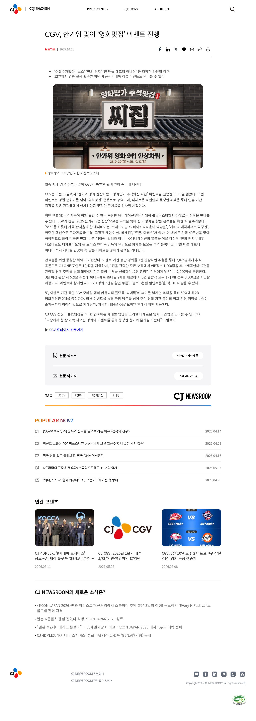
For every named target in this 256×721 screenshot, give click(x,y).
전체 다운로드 (186, 376)
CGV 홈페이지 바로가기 (65, 329)
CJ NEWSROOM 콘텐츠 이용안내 (91, 681)
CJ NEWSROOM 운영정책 (87, 674)
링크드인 (214, 674)
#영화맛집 (97, 395)
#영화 (78, 395)
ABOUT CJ (161, 9)
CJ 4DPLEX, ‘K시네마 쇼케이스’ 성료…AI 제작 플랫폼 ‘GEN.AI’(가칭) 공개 (94, 635)
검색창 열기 (232, 9)
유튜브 (196, 674)
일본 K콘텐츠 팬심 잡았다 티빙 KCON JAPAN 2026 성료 (80, 618)
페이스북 (205, 674)
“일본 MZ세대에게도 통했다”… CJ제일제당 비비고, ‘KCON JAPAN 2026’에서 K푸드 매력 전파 (109, 626)
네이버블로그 (224, 674)
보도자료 (50, 49)
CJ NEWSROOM (15, 9)
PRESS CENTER (97, 9)
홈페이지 (242, 674)
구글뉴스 (233, 674)
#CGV (61, 395)
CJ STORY (131, 9)
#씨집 (116, 395)
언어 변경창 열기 (243, 9)
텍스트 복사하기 (186, 355)
